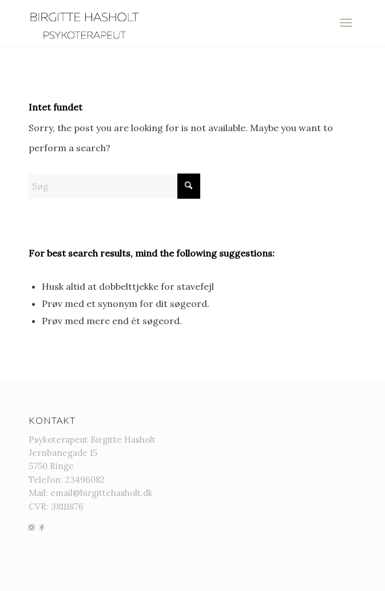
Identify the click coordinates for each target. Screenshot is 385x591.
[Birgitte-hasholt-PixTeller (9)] (160, 23)
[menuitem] (345, 23)
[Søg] (114, 186)
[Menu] (345, 23)
